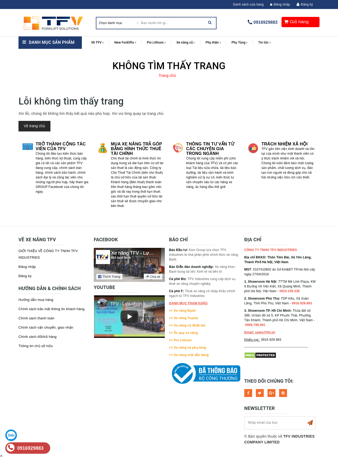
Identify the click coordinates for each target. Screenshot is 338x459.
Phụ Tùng (239, 42)
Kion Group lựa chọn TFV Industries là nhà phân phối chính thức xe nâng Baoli (203, 254)
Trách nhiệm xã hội (284, 144)
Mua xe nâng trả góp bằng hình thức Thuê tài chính (136, 149)
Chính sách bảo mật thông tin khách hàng (51, 309)
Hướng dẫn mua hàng (35, 300)
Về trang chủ (34, 126)
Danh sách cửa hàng (248, 4)
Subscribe (310, 423)
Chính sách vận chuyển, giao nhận (45, 327)
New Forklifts (125, 42)
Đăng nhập (280, 4)
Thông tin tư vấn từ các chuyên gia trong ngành (210, 149)
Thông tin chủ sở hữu (35, 346)
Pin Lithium (156, 42)
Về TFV (97, 42)
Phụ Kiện (213, 42)
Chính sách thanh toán (36, 318)
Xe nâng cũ (185, 42)
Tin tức (264, 42)
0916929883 (265, 22)
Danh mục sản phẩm (51, 42)
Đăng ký (307, 4)
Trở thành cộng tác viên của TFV (61, 146)
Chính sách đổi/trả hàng (37, 337)
